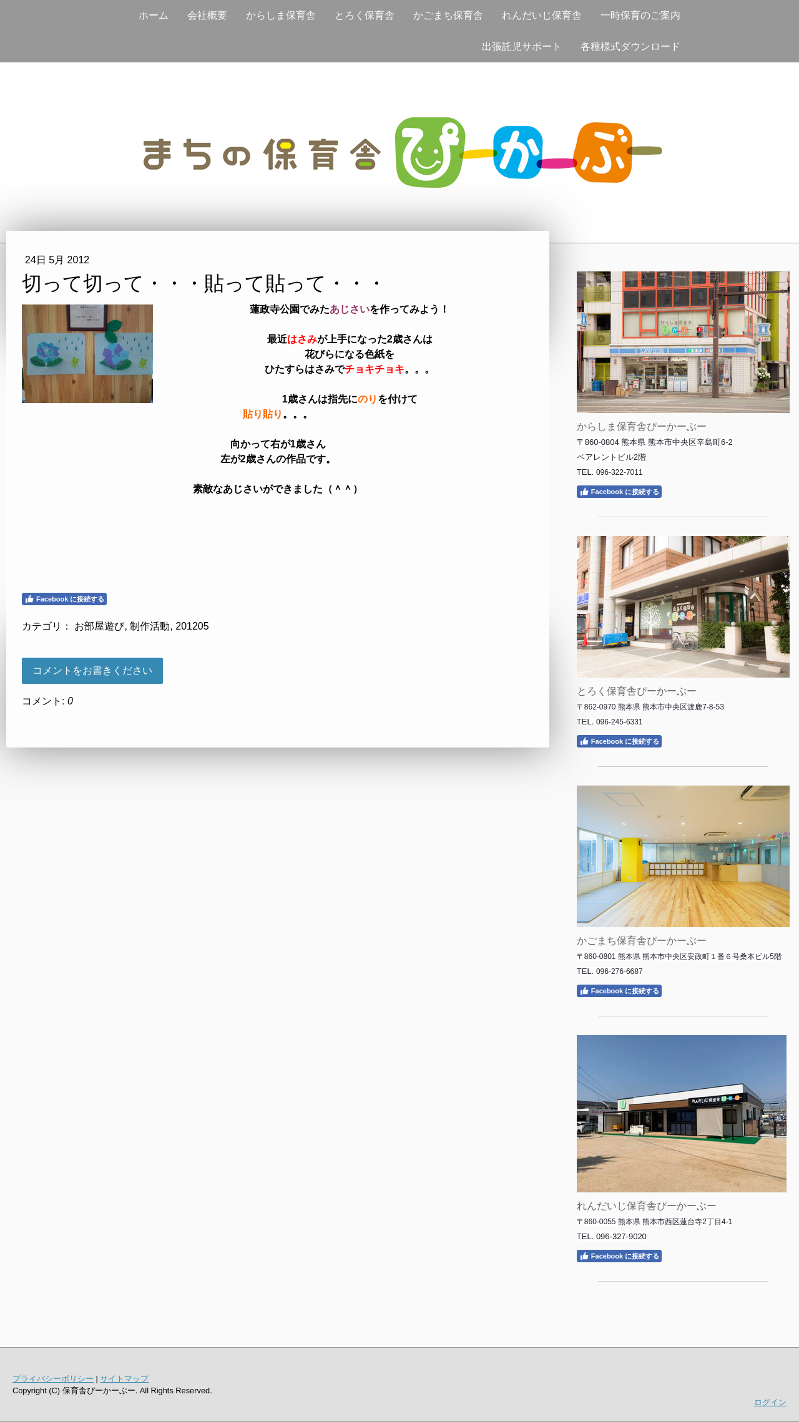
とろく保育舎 (365, 15)
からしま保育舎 (281, 15)
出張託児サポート (522, 46)
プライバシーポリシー (53, 1378)
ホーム (154, 15)
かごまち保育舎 (448, 15)
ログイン (770, 1402)
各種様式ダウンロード (630, 46)
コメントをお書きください (92, 670)
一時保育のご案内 (640, 15)
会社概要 (207, 15)
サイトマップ (124, 1378)
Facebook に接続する (64, 599)
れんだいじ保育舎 (542, 15)
